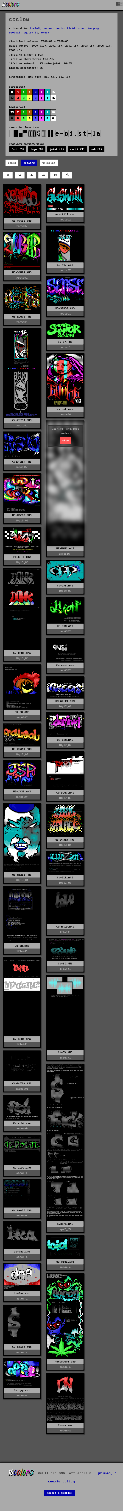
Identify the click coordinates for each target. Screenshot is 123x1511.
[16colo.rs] (11, 5)
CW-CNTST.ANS (22, 420)
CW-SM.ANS (22, 945)
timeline (48, 162)
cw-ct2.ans (65, 265)
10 (53, 112)
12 (12, 98)
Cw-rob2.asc (22, 1123)
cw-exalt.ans (22, 1210)
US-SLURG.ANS (22, 272)
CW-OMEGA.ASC (22, 1083)
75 (12, 112)
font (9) (17, 149)
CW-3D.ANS (65, 1052)
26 (53, 98)
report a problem (60, 1492)
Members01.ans (65, 1361)
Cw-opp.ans (22, 1390)
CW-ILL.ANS (65, 877)
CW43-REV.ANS (22, 461)
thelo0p (35, 28)
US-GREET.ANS (65, 701)
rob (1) (96, 149)
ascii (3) (77, 149)
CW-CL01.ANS (22, 1039)
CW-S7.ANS (65, 341)
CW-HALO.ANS (65, 926)
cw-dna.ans (22, 1251)
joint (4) (57, 149)
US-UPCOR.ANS (22, 515)
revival (14, 32)
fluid (71, 28)
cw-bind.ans (65, 1261)
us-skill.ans (65, 214)
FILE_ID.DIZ (22, 557)
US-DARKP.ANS (65, 839)
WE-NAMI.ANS (65, 548)
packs (12, 162)
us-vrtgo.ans (22, 220)
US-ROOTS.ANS (22, 316)
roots (60, 28)
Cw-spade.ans (22, 1346)
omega (45, 32)
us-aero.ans (22, 1167)
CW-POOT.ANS (65, 792)
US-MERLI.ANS (22, 874)
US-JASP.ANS (22, 791)
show (65, 440)
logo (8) (37, 149)
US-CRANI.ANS (22, 749)
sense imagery (88, 28)
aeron (49, 28)
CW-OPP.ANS (65, 585)
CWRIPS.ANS (65, 1223)
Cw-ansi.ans (65, 665)
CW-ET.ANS (65, 963)
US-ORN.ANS (65, 626)
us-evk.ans (65, 409)
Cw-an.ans (65, 1425)
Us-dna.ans (22, 1293)
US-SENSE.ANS (65, 308)
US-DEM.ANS (65, 739)
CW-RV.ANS (22, 712)
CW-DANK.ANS (22, 652)
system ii (31, 32)
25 (53, 92)
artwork (29, 162)
